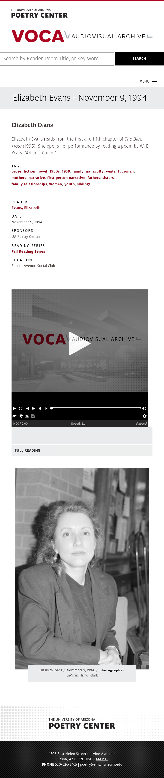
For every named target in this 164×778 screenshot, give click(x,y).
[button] (14, 408)
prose (16, 171)
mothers (19, 178)
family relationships (29, 184)
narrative (37, 178)
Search (139, 59)
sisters (108, 178)
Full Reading (27, 451)
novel (42, 171)
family (77, 171)
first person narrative (66, 178)
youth (69, 184)
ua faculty (95, 171)
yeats (110, 171)
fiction (29, 171)
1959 (66, 171)
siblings (83, 184)
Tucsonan (126, 171)
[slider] (51, 408)
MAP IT (102, 759)
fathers (94, 178)
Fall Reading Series (28, 252)
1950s (55, 171)
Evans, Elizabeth (26, 208)
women (55, 184)
